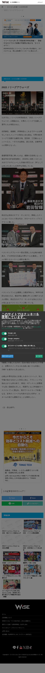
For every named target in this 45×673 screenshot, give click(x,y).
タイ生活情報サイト (15, 2)
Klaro (41, 359)
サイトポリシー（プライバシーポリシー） (21, 327)
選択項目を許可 (7, 356)
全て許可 (39, 356)
